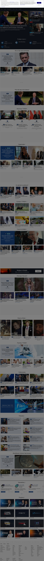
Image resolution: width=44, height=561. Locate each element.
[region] (22, 4)
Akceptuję (39, 2)
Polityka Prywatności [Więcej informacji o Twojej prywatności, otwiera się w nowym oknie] (3, 6)
